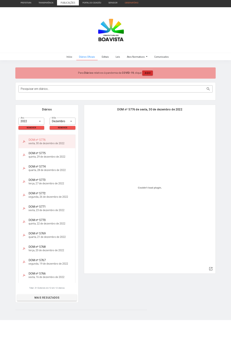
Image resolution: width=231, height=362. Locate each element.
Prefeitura (26, 2)
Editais (105, 57)
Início (69, 57)
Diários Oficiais (87, 57)
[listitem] (47, 141)
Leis (118, 57)
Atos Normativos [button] (136, 57)
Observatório (131, 2)
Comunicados (161, 57)
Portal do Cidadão (91, 2)
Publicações (68, 3)
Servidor (112, 2)
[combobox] (31, 121)
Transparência (46, 2)
